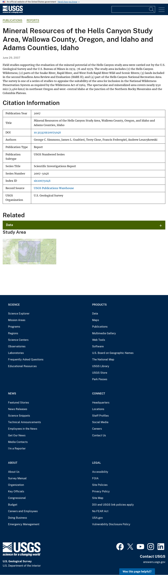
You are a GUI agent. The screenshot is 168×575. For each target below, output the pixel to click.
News (12, 393)
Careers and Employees (23, 511)
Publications (12, 20)
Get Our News (16, 435)
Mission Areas (16, 320)
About (12, 462)
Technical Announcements (24, 422)
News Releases (17, 409)
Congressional (17, 498)
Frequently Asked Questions (25, 359)
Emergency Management (23, 524)
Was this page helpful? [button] (137, 571)
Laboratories (16, 353)
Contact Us (99, 435)
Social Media (100, 422)
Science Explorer (18, 313)
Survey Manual (17, 478)
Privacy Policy (101, 491)
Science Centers (18, 339)
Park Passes (99, 379)
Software (98, 346)
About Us (13, 471)
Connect (98, 393)
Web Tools (98, 339)
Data (9, 225)
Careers (97, 428)
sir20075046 (42, 180)
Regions (13, 333)
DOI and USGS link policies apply (113, 504)
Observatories (16, 346)
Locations (98, 409)
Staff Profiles (100, 415)
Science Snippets (19, 415)
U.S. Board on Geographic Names (112, 353)
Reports (33, 20)
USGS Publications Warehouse (54, 188)
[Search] (151, 9)
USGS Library (100, 366)
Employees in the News (22, 428)
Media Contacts (18, 442)
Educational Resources (22, 366)
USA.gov (97, 517)
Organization (16, 484)
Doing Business (17, 517)
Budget (12, 504)
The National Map (103, 359)
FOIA (95, 478)
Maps (95, 320)
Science (14, 304)
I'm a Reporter (17, 448)
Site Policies (100, 484)
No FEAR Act (100, 511)
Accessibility (100, 471)
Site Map (97, 498)
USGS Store (99, 372)
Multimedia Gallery (104, 333)
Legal (96, 462)
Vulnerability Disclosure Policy (111, 524)
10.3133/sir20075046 (47, 132)
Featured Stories (18, 402)
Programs (14, 326)
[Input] (133, 9)
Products (99, 304)
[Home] (13, 12)
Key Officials (16, 491)
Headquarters (100, 402)
